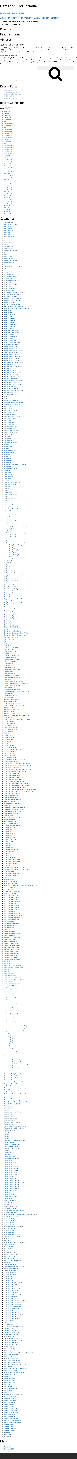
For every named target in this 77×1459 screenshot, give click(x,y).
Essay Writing (8, 611)
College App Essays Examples (13, 517)
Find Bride (7, 653)
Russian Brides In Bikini (11, 1170)
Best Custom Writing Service (13, 372)
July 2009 (7, 192)
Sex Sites (7, 1204)
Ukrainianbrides (9, 1320)
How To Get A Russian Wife (13, 779)
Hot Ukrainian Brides (10, 757)
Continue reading (15, 64)
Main (5, 929)
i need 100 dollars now (11, 795)
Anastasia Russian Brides (12, 304)
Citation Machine (9, 511)
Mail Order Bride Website (12, 909)
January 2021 (8, 121)
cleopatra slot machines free (13, 515)
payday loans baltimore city (12, 1060)
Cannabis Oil (8, 440)
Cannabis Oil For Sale (10, 442)
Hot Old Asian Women (11, 747)
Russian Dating (8, 1176)
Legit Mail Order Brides (11, 875)
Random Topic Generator (12, 1122)
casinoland (7, 466)
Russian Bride (8, 1160)
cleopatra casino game (11, 513)
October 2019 (8, 133)
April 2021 (7, 115)
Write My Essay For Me (11, 1408)
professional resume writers (13, 1092)
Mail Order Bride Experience (13, 901)
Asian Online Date (9, 334)
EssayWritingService (10, 625)
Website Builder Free (10, 1348)
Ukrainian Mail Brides (10, 1296)
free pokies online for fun (12, 685)
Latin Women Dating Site (12, 859)
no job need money (10, 1002)
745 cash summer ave (10, 276)
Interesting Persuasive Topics (13, 809)
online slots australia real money (14, 1030)
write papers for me (10, 1416)
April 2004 (7, 198)
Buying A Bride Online (11, 430)
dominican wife (8, 591)
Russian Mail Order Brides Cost (14, 1186)
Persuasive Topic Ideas (11, 1080)
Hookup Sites (8, 735)
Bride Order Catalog (10, 410)
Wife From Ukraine (10, 1378)
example (6, 629)
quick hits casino (9, 1108)
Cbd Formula (8, 474)
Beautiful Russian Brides (11, 354)
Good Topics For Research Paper (14, 705)
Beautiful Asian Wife (10, 348)
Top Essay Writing (9, 1256)
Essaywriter (7, 621)
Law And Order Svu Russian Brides (15, 867)
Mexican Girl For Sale (10, 957)
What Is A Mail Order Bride (12, 1362)
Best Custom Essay (10, 368)
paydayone (7, 1072)
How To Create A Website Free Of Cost (16, 771)
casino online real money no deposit (15, 464)
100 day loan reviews (10, 224)
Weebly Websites (9, 1356)
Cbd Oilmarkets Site (10, 484)
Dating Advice (8, 565)
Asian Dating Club (9, 318)
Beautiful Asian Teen (10, 346)
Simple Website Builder (11, 1216)
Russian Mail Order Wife (11, 1188)
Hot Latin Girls (8, 743)
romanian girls (8, 1154)
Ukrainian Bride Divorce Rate (13, 1282)
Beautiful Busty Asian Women (13, 350)
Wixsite (6, 1392)
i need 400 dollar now (10, 797)
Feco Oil (6, 643)
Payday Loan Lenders (10, 1056)
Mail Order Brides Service (12, 917)
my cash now (8, 982)
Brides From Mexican (10, 414)
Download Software (10, 593)
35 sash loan (8, 248)
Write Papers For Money (11, 1418)
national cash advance (11, 990)
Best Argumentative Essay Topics (14, 362)
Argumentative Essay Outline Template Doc (18, 308)
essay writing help (9, 613)
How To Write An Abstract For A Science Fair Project (20, 789)
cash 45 (6, 444)
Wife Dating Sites (9, 1374)
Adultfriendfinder (9, 288)
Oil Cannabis (8, 1012)
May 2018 (7, 156)
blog (5, 398)
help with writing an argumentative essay (17, 719)
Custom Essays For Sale (11, 551)
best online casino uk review (13, 380)
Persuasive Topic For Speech (13, 1078)
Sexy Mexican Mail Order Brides (14, 1210)
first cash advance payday (12, 659)
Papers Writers (9, 1044)
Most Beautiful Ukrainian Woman (14, 980)
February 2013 (8, 184)
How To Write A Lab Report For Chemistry (17, 785)
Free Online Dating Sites (11, 675)
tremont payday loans (11, 1264)
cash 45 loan (8, 446)
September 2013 (9, 178)
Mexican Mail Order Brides (12, 959)
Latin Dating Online (10, 839)
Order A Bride (8, 1034)
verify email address (10, 1336)
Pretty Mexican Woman (11, 1090)
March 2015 (7, 170)
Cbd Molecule (8, 478)
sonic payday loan (9, 1232)
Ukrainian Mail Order (10, 1298)
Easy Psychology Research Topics (14, 603)
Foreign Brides (8, 663)
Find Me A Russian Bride (11, 655)
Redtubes (7, 1136)
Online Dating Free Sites (11, 1014)
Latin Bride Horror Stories (12, 825)
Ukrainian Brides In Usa (11, 1290)
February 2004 (8, 200)
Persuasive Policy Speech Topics (14, 1074)
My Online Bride (9, 988)
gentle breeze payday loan (12, 699)
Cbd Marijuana (8, 476)
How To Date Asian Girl (11, 773)
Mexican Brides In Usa (11, 953)
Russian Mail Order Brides (12, 1184)
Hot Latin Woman (9, 745)
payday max (7, 1070)
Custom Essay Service (11, 547)
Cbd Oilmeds (8, 487)
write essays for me (10, 1402)
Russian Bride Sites (10, 1162)
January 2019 (8, 143)
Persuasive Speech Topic (12, 1076)
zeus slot (7, 1432)
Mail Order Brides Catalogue (13, 915)
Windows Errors (9, 1380)
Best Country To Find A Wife (13, 366)
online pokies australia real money (14, 1028)
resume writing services (11, 1148)
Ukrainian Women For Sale (12, 1316)
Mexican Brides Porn (10, 955)
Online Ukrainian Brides (11, 1032)
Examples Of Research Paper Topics (15, 635)
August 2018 (8, 154)
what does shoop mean (11, 1358)
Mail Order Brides (9, 911)
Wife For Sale (8, 1376)
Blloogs (6, 396)
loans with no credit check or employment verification (20, 885)
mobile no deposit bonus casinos (14, 967)
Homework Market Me (11, 729)
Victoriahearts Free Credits (12, 1342)
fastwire (6, 641)
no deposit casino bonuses (12, 998)
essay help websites (10, 609)
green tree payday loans (11, 92)
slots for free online (10, 1228)
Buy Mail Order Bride (10, 426)
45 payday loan (8, 258)
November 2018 (9, 148)
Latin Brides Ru (8, 835)
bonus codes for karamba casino (14, 402)
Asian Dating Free (9, 320)
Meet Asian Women (10, 939)
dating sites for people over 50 (13, 575)
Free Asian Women (10, 667)
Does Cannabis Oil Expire (12, 589)
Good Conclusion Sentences (13, 703)
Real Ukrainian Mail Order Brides (14, 1128)
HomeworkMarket (9, 731)
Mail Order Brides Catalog (12, 913)
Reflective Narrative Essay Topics (14, 1140)
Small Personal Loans (10, 1230)
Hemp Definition (9, 721)
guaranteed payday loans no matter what (17, 715)
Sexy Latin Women (10, 1208)
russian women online (11, 1196)
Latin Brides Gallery (10, 833)
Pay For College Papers (11, 1048)
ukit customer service (11, 1274)
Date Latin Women (10, 561)
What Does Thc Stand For (12, 1360)
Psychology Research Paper (12, 1100)
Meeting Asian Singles (11, 943)
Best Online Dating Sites (12, 382)
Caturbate (7, 470)
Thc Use (6, 1250)
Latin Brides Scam (9, 837)
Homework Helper (9, 725)
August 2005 (8, 196)
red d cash (7, 1132)
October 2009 (8, 190)
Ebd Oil (6, 605)
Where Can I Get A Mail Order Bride (15, 1368)
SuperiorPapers (9, 1244)
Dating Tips (7, 577)
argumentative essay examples (13, 306)
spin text (7, 1238)
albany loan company (10, 296)
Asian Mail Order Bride (11, 330)
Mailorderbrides (9, 927)
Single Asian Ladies (10, 1218)
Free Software (8, 693)
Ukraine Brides (8, 1278)
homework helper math (11, 727)
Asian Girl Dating (9, 328)
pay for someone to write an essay (14, 1050)
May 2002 (7, 210)
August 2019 (8, 137)
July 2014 (7, 174)
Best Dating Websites (11, 374)
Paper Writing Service (11, 1042)
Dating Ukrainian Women (12, 579)
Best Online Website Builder (13, 384)
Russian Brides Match (11, 1172)
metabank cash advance (11, 949)
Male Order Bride (9, 931)
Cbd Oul (6, 491)
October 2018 (8, 150)
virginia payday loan (10, 96)
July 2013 (7, 180)
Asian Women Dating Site (12, 342)
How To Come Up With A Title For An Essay (17, 769)
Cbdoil (6, 497)
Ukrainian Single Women (11, 1308)
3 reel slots (7, 242)
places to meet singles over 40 (13, 1082)
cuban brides (8, 539)
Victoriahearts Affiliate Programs (14, 1340)
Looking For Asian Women (12, 891)
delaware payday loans (11, 583)
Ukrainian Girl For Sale (11, 1292)
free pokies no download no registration (16, 683)
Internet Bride (8, 815)
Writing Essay (8, 1426)
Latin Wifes (7, 855)
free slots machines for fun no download (16, 691)
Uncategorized (8, 1324)
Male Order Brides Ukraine (12, 933)
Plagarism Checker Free (11, 1084)
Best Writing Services (11, 392)
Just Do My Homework (11, 823)
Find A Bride (8, 645)
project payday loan (10, 1096)
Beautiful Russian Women (12, 356)
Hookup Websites (9, 737)
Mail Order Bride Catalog (11, 897)
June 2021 (7, 111)
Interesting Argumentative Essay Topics (16, 807)
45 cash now (8, 256)
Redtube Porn (8, 1134)
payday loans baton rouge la (12, 1062)
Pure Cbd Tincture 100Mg (12, 1104)
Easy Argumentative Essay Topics (14, 599)
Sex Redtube (8, 1202)
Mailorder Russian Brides (11, 923)
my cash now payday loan (12, 984)
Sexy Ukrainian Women (11, 1212)
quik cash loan (8, 1114)
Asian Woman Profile (10, 336)
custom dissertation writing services (15, 543)
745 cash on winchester (11, 274)
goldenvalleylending (10, 701)
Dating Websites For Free (12, 581)
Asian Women (8, 338)
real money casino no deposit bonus (15, 1126)
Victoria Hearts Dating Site (12, 1338)
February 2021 (8, 119)
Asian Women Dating (10, 340)
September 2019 (9, 135)
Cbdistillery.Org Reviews (11, 495)
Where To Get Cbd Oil (11, 1370)
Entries (7, 1447)
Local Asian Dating (10, 887)
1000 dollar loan (9, 230)
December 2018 (9, 146)
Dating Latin (8, 569)
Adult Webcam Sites (10, 284)
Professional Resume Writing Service (15, 1094)
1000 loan (7, 232)
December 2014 (9, 172)
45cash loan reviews (10, 260)
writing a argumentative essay (13, 1422)
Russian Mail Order (10, 1178)
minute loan (7, 961)
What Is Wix (8, 1366)
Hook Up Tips (8, 733)
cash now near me (9, 452)
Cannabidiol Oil (8, 438)
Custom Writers (9, 557)
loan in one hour (9, 879)
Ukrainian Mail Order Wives (12, 1304)
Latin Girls (7, 843)
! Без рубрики (8, 222)
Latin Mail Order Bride (11, 849)
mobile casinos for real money (13, 965)
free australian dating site (12, 669)
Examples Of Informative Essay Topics (16, 633)
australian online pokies (11, 344)
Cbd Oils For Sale (9, 489)
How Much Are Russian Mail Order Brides (17, 763)
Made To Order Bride (10, 893)
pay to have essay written (12, 1054)
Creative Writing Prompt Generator (15, 535)
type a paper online (10, 1270)
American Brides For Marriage (13, 298)
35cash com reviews (10, 250)
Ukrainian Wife (8, 1310)
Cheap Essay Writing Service (13, 509)
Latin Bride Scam (9, 829)
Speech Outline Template (12, 1236)
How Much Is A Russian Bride (13, 767)
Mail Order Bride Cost (11, 899)
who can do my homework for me (14, 1372)
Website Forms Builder (11, 1350)
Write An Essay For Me (11, 1398)
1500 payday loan (9, 236)
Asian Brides (8, 312)
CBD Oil (6, 480)
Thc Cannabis (8, 1246)
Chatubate (7, 507)
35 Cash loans (8, 246)
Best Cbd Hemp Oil (10, 364)
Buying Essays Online (10, 432)
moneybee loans (9, 90)
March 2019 (7, 139)
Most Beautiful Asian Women (13, 978)
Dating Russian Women (11, 573)
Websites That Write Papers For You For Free (18, 1352)
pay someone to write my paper (14, 1052)
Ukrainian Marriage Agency (12, 1306)
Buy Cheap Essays (9, 424)
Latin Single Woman (10, 851)
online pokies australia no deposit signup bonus (19, 1026)
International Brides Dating (12, 811)
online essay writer (10, 1016)
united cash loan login (11, 1330)
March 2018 (7, 158)
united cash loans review (11, 1332)
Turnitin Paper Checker (11, 1268)
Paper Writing (8, 1038)
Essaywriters (8, 623)
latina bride (7, 865)
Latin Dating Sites (9, 841)
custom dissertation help (12, 541)
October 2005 (8, 194)
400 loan (6, 254)
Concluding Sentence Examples (14, 531)
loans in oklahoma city (11, 883)
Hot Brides (7, 741)
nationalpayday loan (10, 994)
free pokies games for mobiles (13, 681)
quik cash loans (8, 1116)
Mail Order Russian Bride (11, 919)
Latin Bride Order (9, 827)
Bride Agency (8, 406)
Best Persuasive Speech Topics (14, 390)
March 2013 (7, 182)
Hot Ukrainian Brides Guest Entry (14, 759)
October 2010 (8, 188)
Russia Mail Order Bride (11, 1158)
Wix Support (8, 1386)
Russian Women (9, 1194)
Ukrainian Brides (9, 1286)
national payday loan (10, 992)
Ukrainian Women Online (12, 1318)
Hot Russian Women (10, 751)
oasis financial (8, 1008)
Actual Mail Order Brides (11, 280)
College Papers (9, 523)
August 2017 (8, 164)
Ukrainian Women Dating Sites (13, 1314)
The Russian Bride (9, 1252)
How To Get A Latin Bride (12, 775)
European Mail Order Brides (12, 627)
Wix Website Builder (10, 1388)
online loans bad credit (11, 1024)
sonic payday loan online (11, 1234)
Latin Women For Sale (11, 863)
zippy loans (7, 1434)
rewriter (6, 1150)
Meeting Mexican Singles (12, 945)
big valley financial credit (11, 394)
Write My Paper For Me (11, 1412)
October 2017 (8, 160)
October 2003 (8, 204)
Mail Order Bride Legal (11, 903)
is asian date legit (9, 819)
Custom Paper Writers (11, 553)
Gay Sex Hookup (9, 697)
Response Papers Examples (12, 1144)
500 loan (6, 268)
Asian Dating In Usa (10, 322)
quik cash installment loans (12, 1112)
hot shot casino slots (10, 755)
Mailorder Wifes (9, 925)
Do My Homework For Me (12, 587)
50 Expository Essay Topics (12, 266)
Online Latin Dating (10, 1022)
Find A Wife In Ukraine (11, 647)
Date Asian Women (10, 559)
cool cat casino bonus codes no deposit (16, 533)
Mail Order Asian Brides (11, 895)
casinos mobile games (11, 468)
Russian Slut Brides (10, 1190)
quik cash (7, 1110)
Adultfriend (7, 286)
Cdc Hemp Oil (8, 505)
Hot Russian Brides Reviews (13, 749)
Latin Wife (7, 853)
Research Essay (9, 1142)
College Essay (8, 519)
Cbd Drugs (7, 472)
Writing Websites (9, 1430)
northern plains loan (10, 1006)
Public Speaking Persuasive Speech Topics (17, 1102)
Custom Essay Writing (11, 549)
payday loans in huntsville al (12, 94)
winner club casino (10, 1382)
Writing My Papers (10, 1428)
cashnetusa (7, 456)
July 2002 (7, 208)
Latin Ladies (7, 845)
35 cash (6, 244)
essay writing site (9, 619)
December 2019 (9, 129)
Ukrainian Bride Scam (10, 1284)
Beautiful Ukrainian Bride (11, 358)
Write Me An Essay (10, 1404)
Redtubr (6, 1138)
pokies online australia (11, 1086)
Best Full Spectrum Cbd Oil (12, 376)
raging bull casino (9, 1120)
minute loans (8, 963)
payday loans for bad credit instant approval (17, 1064)
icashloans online (9, 801)
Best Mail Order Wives (11, 378)
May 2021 (7, 113)
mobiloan (7, 969)
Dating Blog (7, 567)
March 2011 (7, 186)
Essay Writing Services (11, 617)
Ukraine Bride (8, 1276)
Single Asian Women (10, 1220)
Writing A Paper (9, 1424)
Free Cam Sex (8, 671)
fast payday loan (9, 639)
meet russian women (10, 941)
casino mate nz (8, 462)
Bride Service (8, 412)
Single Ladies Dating (10, 1222)
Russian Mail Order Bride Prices (14, 1182)
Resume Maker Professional (12, 1146)
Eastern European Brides (12, 595)
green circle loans (9, 707)
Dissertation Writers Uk (11, 585)
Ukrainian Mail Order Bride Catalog (15, 1300)
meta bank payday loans (11, 947)
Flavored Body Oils (10, 661)
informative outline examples (13, 803)
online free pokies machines (12, 1018)
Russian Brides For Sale (11, 1168)
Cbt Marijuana (8, 503)
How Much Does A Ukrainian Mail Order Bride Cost (20, 765)
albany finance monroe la (11, 294)
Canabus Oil (8, 434)
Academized (8, 278)
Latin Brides (7, 831)
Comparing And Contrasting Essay (15, 529)
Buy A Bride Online (10, 418)
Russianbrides (8, 1198)
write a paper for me (10, 1396)
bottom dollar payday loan (12, 404)
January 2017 (8, 166)
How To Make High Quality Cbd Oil (15, 781)
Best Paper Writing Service (12, 386)
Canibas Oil (7, 436)
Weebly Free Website (11, 1354)
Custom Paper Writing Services (14, 555)
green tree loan (9, 711)
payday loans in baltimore (12, 1066)
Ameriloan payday (9, 302)
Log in (6, 1445)
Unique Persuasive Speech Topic (14, 1326)
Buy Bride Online (9, 422)
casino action (8, 460)
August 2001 (8, 214)
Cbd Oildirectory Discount (12, 482)
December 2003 (9, 202)
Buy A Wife (7, 420)
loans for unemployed (10, 881)
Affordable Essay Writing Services (14, 292)
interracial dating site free (12, 817)
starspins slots (8, 1240)
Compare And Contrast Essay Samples (16, 527)
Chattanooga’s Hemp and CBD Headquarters (29, 17)
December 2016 (9, 168)
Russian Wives (8, 1192)
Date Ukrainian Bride (10, 563)
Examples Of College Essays (13, 631)
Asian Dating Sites (10, 326)
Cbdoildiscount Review (11, 499)
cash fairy (7, 448)
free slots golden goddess (12, 689)
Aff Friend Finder (9, 290)
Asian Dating (8, 316)
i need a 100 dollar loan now (12, 799)
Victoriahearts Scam (10, 1344)
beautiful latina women (11, 352)
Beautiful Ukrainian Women (12, 360)
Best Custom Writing (10, 370)
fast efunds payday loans (12, 637)
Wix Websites (8, 1390)
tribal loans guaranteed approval (14, 1266)
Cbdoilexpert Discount (11, 501)
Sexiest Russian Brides (11, 1206)
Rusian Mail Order (9, 1156)
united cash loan (9, 1328)
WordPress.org (9, 1451)
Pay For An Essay (9, 1046)
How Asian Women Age (11, 761)
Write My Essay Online (11, 1410)
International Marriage (11, 813)
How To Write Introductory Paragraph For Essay (19, 791)
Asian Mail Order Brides (11, 332)
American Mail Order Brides (12, 300)
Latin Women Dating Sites (12, 861)
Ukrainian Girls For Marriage (12, 1294)
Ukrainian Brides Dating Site (12, 1288)
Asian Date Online (9, 314)
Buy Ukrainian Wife (10, 428)
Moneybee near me (10, 976)
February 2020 (8, 125)
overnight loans (9, 1036)
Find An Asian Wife (10, 651)
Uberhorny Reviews (10, 1272)
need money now (9, 996)
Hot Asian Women (9, 739)
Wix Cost (7, 1384)
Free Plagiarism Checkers (12, 677)
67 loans (6, 272)
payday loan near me (10, 98)
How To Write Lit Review (12, 793)
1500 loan (7, 234)
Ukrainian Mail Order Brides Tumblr (15, 1302)
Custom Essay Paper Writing (13, 545)
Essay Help (7, 607)
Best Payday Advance (11, 388)
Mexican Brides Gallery (11, 951)
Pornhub (6, 1088)
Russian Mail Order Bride (11, 1180)
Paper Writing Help (10, 1040)
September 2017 (9, 162)
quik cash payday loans (11, 1118)
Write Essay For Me (10, 1400)
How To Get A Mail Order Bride (14, 777)
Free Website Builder (10, 695)
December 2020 (9, 123)
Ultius (6, 1322)
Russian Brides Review (11, 1174)
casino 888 (7, 458)
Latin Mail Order (9, 847)
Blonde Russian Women (11, 400)
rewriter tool (8, 1152)
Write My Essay (9, 1406)
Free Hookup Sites (10, 673)
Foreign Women (9, 665)
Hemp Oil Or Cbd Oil (10, 723)
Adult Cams (7, 282)
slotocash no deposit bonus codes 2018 (16, 1226)
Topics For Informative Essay (13, 1260)
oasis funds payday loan (11, 1010)
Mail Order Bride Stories (11, 907)
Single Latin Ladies (10, 1224)
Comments (9, 1449)
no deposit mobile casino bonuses (14, 1000)
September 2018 (9, 152)
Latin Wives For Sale (10, 857)
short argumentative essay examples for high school (20, 1214)
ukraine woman (8, 1280)
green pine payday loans (11, 709)
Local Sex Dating (9, 889)
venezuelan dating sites (11, 1334)
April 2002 (7, 212)
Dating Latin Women (10, 571)
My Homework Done (10, 986)
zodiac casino (8, 1436)
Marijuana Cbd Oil (9, 935)
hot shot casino (9, 753)
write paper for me (10, 1414)
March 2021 (7, 117)
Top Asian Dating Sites (11, 1254)
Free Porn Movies (9, 687)
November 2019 (9, 131)
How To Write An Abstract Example (15, 787)
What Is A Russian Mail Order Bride (15, 1364)
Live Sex (6, 877)
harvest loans (8, 717)
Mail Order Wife (9, 921)
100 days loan (8, 228)
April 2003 (7, 206)
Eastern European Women (12, 597)
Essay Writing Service (11, 615)
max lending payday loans (12, 937)
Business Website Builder (12, 416)
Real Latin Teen (9, 1124)
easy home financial (10, 601)
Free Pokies (7, 679)
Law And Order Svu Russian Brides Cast (16, 869)
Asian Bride (7, 310)
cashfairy (7, 454)
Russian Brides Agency (11, 1166)
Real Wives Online (9, 1130)
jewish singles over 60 (11, 821)
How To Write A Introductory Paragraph (16, 783)
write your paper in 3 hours (12, 1420)
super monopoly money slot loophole (15, 1242)
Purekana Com (8, 1106)
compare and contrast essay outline (15, 525)
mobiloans (7, 971)
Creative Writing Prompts (12, 537)
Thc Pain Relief (8, 1248)
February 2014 (8, 176)
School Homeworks (10, 1200)
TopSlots (7, 1262)
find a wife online (9, 649)
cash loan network (9, 450)
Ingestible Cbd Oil (9, 805)
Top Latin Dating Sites (11, 1258)
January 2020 (8, 127)
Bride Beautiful (8, 408)
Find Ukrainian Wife (10, 657)
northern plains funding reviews (14, 1004)
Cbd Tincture (8, 493)
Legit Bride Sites (9, 871)
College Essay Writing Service (13, 521)
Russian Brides (8, 1164)
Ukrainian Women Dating (12, 1312)
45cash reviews (9, 262)
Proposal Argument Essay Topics (14, 1098)
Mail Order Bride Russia (11, 905)
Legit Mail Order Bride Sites (12, 873)
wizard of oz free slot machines (13, 1394)
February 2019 (8, 141)
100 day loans (8, 226)
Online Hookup (8, 1020)
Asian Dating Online (10, 324)
